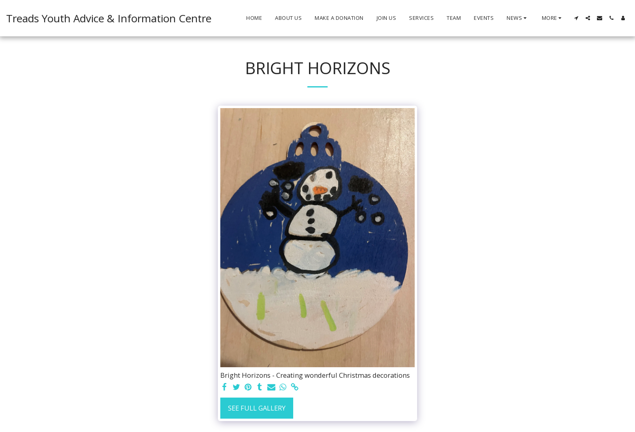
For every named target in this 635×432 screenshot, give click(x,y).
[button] (518, 18)
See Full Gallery (257, 408)
